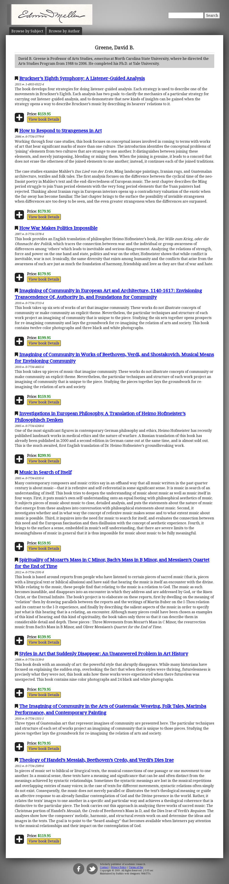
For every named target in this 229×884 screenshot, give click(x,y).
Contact (104, 867)
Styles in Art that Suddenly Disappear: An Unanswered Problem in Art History (103, 653)
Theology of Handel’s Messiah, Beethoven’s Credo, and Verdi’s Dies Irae (96, 760)
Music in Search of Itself (45, 472)
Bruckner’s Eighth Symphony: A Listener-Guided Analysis (82, 78)
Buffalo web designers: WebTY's (133, 873)
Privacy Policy (119, 867)
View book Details (44, 119)
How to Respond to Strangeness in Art (60, 130)
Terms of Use (136, 867)
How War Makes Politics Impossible (58, 228)
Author (64, 31)
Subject (27, 31)
